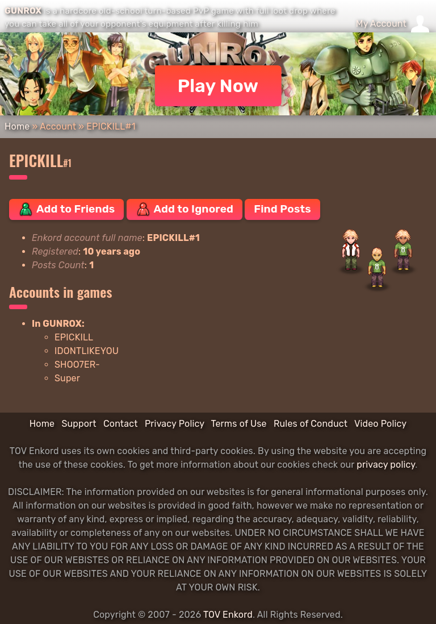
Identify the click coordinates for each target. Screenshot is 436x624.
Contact (120, 423)
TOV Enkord (228, 614)
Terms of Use (239, 423)
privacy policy (386, 464)
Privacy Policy (174, 423)
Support (78, 423)
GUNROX (23, 11)
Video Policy (380, 423)
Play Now (218, 86)
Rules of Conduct (310, 423)
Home (17, 126)
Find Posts (282, 208)
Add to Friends (66, 209)
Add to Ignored (185, 209)
